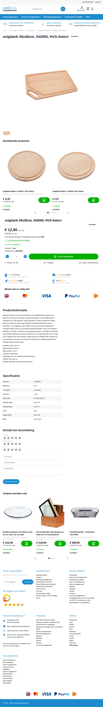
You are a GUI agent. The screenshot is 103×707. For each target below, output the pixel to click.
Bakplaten (6, 669)
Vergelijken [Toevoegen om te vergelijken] (49, 263)
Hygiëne (72, 586)
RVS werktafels (8, 662)
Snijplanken (31, 30)
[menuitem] (10, 17)
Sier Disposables (75, 634)
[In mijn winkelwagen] (44, 200)
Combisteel (73, 620)
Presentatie (73, 575)
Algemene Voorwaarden (44, 586)
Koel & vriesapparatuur (77, 582)
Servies (71, 591)
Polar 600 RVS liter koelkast (45, 620)
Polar (71, 622)
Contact (97, 2)
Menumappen (7, 681)
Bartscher (72, 631)
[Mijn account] (81, 9)
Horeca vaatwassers (10, 671)
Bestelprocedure (41, 575)
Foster (71, 636)
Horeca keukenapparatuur (78, 577)
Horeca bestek (8, 678)
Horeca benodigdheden (77, 596)
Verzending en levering (44, 582)
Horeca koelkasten (9, 660)
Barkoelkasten (7, 674)
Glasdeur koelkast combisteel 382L (48, 622)
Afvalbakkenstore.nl (76, 598)
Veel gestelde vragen (43, 593)
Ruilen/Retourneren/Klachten (46, 584)
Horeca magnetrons (9, 665)
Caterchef (72, 643)
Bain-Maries (7, 683)
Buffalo (71, 624)
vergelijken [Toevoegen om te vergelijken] (6, 209)
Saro (70, 629)
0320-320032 (23, 631)
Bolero (71, 641)
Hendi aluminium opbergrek (45, 624)
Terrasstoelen (7, 676)
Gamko (71, 627)
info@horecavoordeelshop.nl (20, 626)
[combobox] (48, 9)
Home (5, 30)
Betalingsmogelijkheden (44, 580)
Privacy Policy (41, 589)
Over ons (39, 591)
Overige (72, 593)
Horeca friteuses (8, 667)
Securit (71, 638)
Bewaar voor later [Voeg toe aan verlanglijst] (11, 263)
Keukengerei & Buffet (17, 30)
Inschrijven (27, 582)
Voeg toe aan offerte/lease (88, 263)
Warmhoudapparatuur (76, 584)
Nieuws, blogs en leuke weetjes (46, 596)
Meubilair (72, 589)
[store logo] (12, 9)
